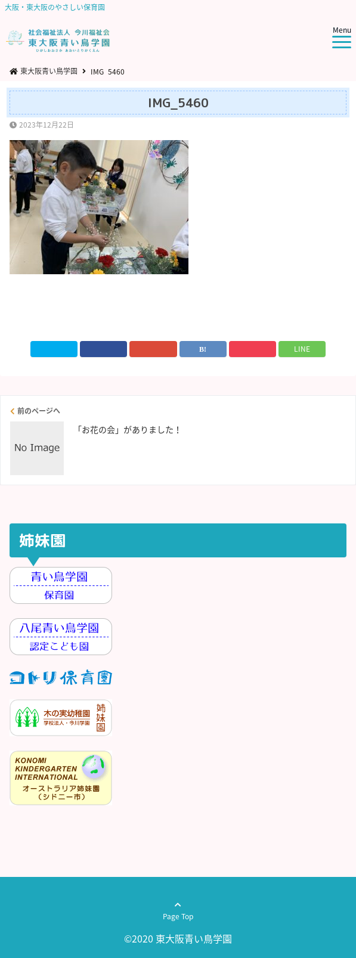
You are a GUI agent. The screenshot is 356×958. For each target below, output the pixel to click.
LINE (302, 348)
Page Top (178, 916)
